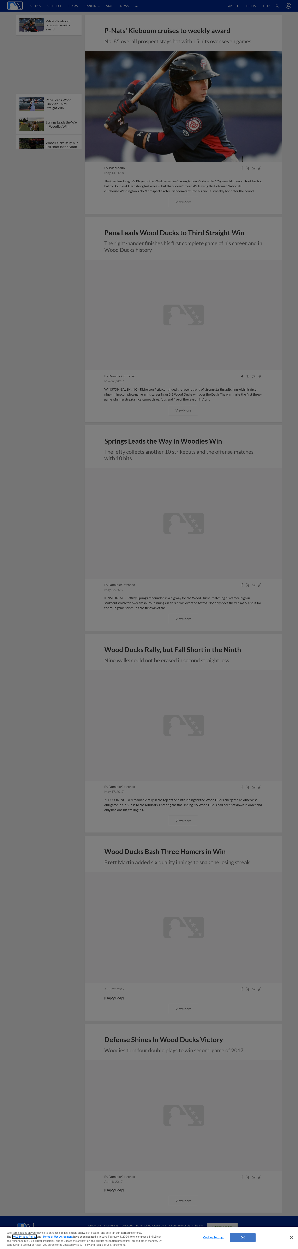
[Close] (291, 1237)
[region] (149, 1238)
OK (243, 1237)
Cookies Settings (213, 1237)
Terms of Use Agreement (58, 1236)
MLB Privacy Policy (24, 1236)
